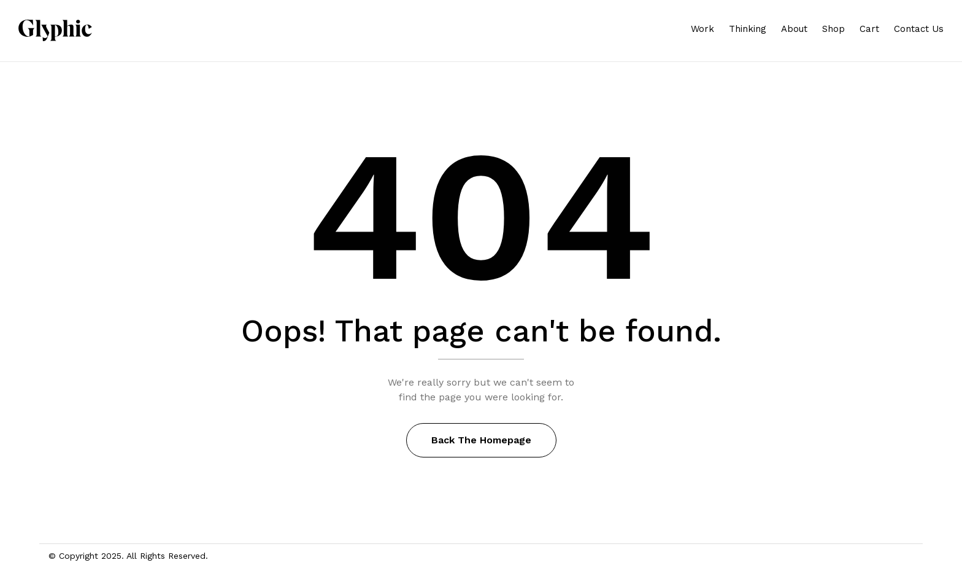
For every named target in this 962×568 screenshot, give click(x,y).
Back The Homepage (481, 440)
